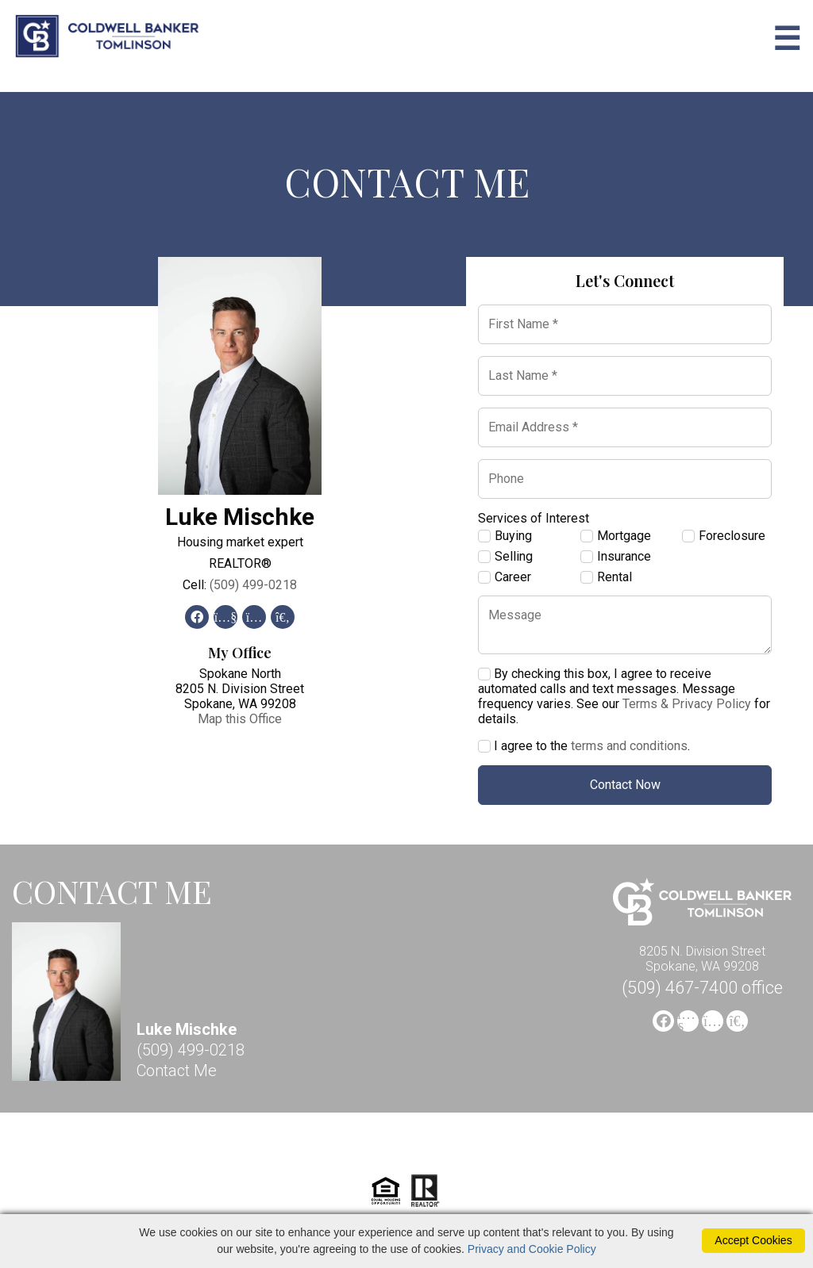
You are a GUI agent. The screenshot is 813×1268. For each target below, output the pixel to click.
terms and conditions (629, 745)
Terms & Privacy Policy (686, 703)
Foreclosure (723, 536)
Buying (505, 536)
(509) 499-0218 (253, 584)
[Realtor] (425, 1204)
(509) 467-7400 (702, 988)
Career (504, 577)
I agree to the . (584, 745)
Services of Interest (533, 518)
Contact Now (625, 784)
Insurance (615, 556)
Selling (505, 556)
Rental (606, 577)
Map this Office (240, 718)
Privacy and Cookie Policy (532, 1249)
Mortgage (615, 536)
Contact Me (177, 1070)
